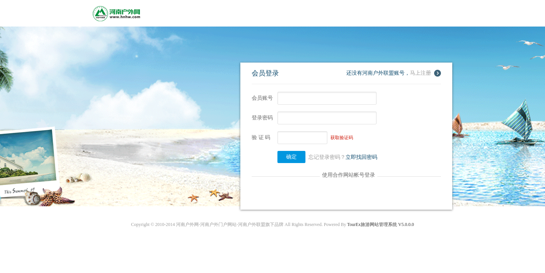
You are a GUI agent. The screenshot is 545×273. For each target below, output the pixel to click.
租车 (267, 13)
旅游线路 (196, 13)
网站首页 (167, 13)
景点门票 (243, 13)
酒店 (220, 13)
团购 (339, 13)
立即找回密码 (361, 157)
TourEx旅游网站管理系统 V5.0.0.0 (380, 224)
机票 (303, 13)
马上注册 (420, 73)
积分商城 (363, 13)
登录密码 (262, 118)
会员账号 (262, 98)
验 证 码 (261, 137)
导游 (321, 13)
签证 (285, 13)
